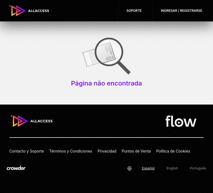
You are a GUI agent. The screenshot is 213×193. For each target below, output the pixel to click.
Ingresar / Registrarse (181, 11)
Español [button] (148, 168)
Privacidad (107, 151)
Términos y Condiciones (70, 151)
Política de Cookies (173, 151)
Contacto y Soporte (26, 151)
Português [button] (198, 168)
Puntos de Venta (136, 151)
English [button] (172, 168)
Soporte (134, 11)
